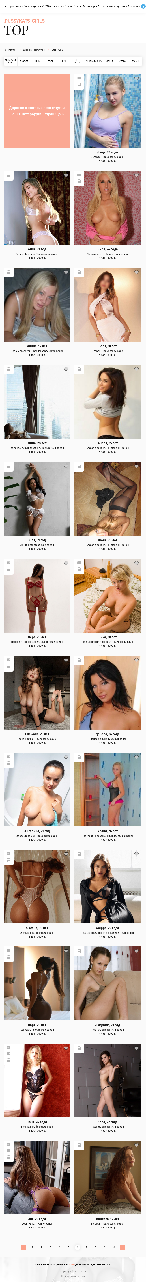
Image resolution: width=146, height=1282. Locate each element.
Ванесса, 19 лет (107, 1219)
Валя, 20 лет (108, 346)
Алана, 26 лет (108, 831)
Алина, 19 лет (37, 346)
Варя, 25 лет (37, 1025)
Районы (136, 61)
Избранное (134, 6)
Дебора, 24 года (108, 734)
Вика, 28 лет (107, 637)
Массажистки (56, 6)
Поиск (123, 6)
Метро (122, 61)
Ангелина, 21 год (37, 831)
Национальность (93, 61)
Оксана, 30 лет (37, 928)
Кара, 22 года (108, 1122)
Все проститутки (13, 6)
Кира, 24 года (108, 249)
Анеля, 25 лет (108, 443)
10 (113, 1247)
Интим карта (89, 6)
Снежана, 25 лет (37, 734)
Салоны (69, 6)
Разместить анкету (108, 6)
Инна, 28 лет (37, 443)
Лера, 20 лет (37, 637)
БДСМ (44, 6)
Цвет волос (77, 61)
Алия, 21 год (37, 249)
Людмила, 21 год (107, 1025)
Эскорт (78, 6)
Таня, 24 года (37, 1122)
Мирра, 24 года (107, 928)
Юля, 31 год (37, 540)
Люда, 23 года (107, 152)
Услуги (109, 61)
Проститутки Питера (73, 1276)
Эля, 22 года (37, 1219)
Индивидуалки (32, 6)
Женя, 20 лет (107, 540)
